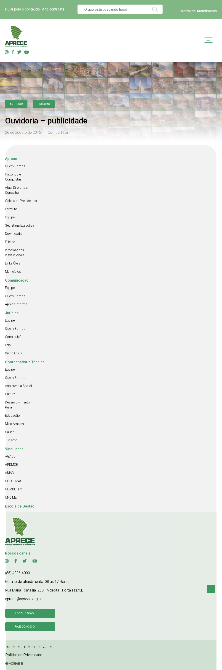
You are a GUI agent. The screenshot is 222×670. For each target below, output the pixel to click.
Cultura (10, 394)
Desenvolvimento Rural (17, 404)
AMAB (9, 473)
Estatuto (11, 209)
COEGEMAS (13, 481)
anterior (16, 104)
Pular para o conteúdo (22, 9)
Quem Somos (15, 166)
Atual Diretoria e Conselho (16, 190)
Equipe (10, 217)
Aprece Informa (16, 304)
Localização (24, 613)
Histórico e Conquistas (13, 177)
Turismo (11, 440)
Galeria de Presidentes (21, 201)
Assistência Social (18, 386)
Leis (8, 345)
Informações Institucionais (14, 252)
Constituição (14, 337)
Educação (12, 415)
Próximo (44, 104)
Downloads (13, 234)
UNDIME (11, 497)
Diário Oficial (14, 353)
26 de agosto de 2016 (23, 132)
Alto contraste (53, 9)
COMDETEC (13, 489)
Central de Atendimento (198, 11)
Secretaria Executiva (19, 225)
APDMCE (11, 464)
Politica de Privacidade (23, 655)
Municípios (13, 271)
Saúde (9, 432)
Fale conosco (25, 626)
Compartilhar (58, 132)
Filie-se (10, 242)
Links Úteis (12, 263)
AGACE (10, 456)
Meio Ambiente (15, 424)
